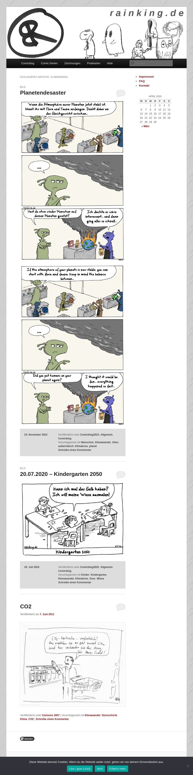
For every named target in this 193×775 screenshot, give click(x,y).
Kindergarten (98, 574)
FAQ (142, 81)
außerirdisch (66, 446)
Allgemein (106, 434)
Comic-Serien (49, 63)
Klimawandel (103, 442)
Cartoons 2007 (51, 715)
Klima (23, 719)
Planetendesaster (43, 92)
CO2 (25, 606)
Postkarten (93, 63)
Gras (92, 578)
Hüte (110, 63)
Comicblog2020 (89, 567)
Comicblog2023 (89, 434)
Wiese (100, 578)
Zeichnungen (72, 63)
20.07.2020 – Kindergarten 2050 (61, 474)
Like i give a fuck (80, 768)
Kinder (85, 574)
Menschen (87, 442)
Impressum (146, 76)
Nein (100, 768)
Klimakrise (81, 446)
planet (93, 446)
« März (145, 126)
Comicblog (27, 63)
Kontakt (144, 85)
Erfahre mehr (117, 768)
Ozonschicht (109, 715)
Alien (115, 442)
